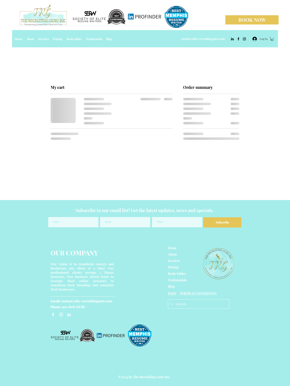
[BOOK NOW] (252, 19)
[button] (272, 39)
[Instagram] (61, 314)
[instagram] (244, 39)
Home (172, 248)
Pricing (173, 267)
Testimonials (177, 280)
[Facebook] (53, 314)
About (172, 254)
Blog (171, 286)
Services (174, 261)
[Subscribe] (222, 222)
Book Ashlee (177, 273)
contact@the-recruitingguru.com (203, 39)
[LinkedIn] (69, 314)
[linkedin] (232, 39)
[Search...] (198, 304)
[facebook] (238, 39)
